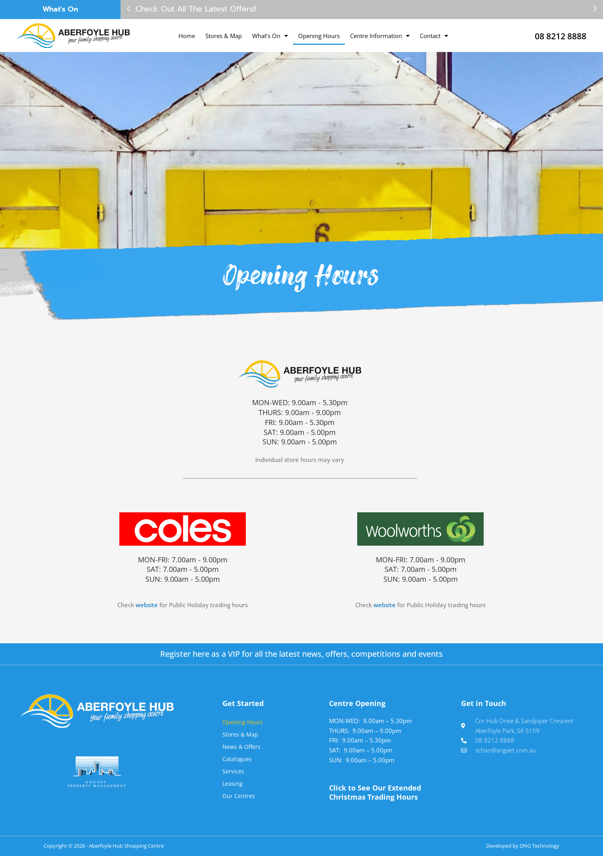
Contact (434, 36)
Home (186, 36)
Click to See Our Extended (375, 792)
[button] (128, 9)
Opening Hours (319, 36)
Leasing (232, 783)
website (147, 605)
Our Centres (238, 796)
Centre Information (380, 36)
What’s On (270, 36)
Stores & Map (223, 36)
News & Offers (242, 746)
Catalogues (237, 759)
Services (233, 771)
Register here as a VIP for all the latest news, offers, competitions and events (301, 653)
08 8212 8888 (553, 35)
